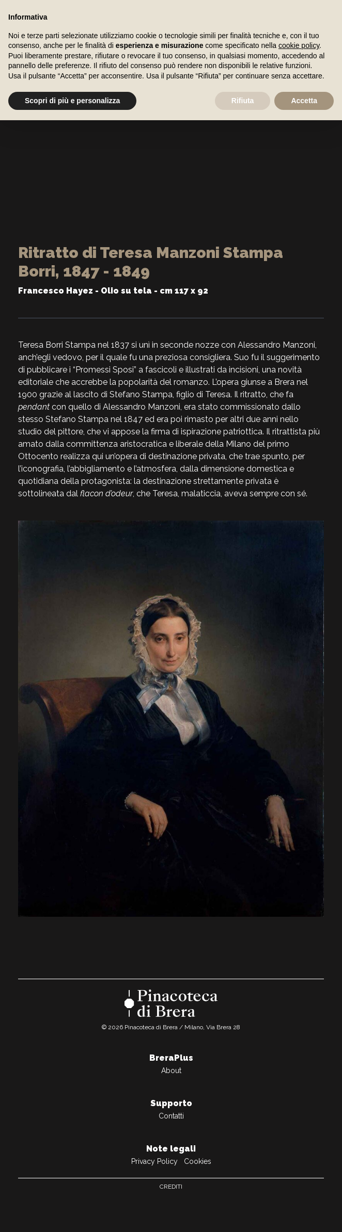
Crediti (171, 1186)
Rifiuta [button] (242, 100)
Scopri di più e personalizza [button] (72, 100)
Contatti (171, 1116)
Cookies (197, 1161)
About (171, 1070)
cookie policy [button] (298, 45)
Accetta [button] (304, 100)
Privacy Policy (154, 1161)
